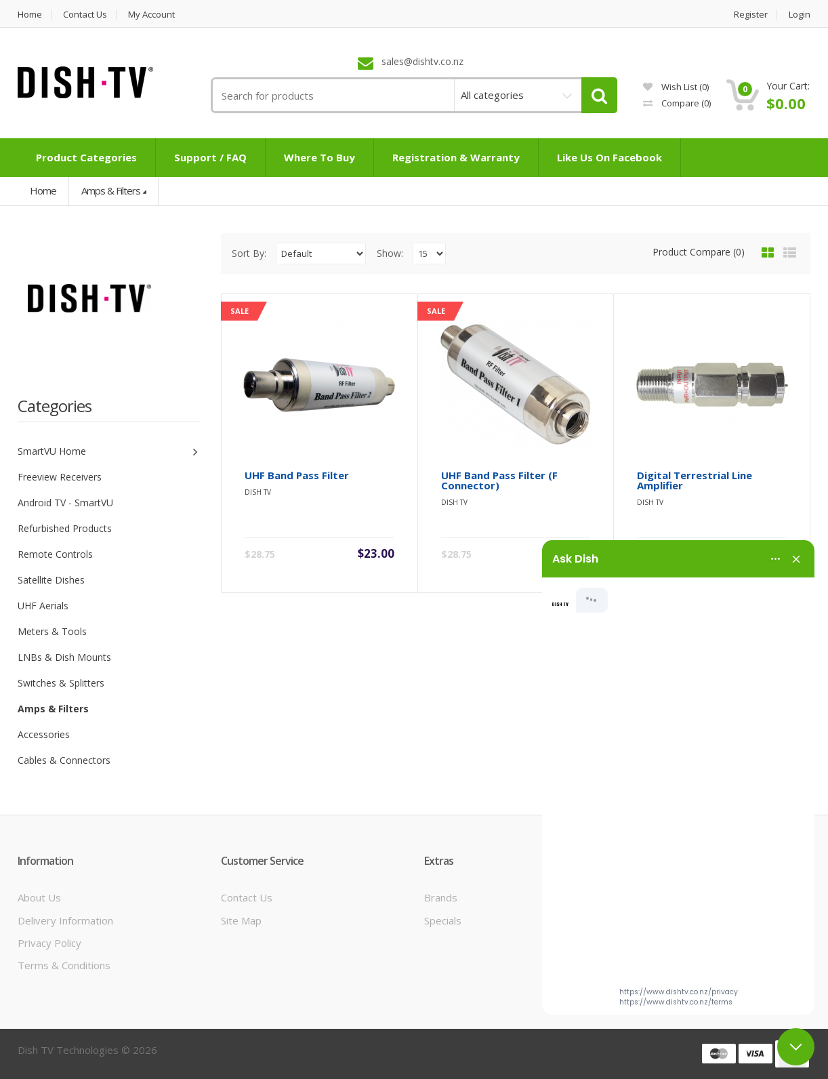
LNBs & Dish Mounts (64, 657)
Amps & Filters (110, 190)
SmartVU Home (52, 451)
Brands (440, 897)
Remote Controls (55, 554)
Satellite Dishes (51, 579)
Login (799, 14)
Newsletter (654, 965)
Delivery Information (65, 920)
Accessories (44, 734)
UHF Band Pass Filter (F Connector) (499, 480)
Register (751, 14)
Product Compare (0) (699, 251)
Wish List (648, 943)
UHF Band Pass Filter (297, 475)
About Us (39, 897)
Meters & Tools (52, 631)
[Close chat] (795, 1046)
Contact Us (246, 897)
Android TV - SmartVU (65, 502)
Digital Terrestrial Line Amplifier (694, 480)
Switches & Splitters (61, 682)
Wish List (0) (676, 87)
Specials (442, 920)
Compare (677, 103)
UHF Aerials (43, 605)
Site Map (241, 920)
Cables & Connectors (64, 760)
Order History (660, 920)
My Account (151, 14)
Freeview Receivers (60, 476)
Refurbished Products (65, 528)
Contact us (85, 14)
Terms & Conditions (64, 965)
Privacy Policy (49, 943)
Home (30, 14)
